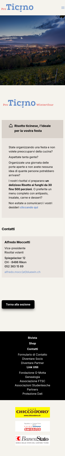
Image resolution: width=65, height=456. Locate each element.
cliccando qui (29, 207)
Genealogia (32, 377)
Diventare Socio (32, 358)
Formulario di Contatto (32, 354)
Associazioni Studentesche (32, 385)
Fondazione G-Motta (32, 372)
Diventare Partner (32, 363)
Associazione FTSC (32, 381)
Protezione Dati (32, 393)
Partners (32, 389)
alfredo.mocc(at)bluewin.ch (22, 272)
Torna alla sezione (18, 304)
